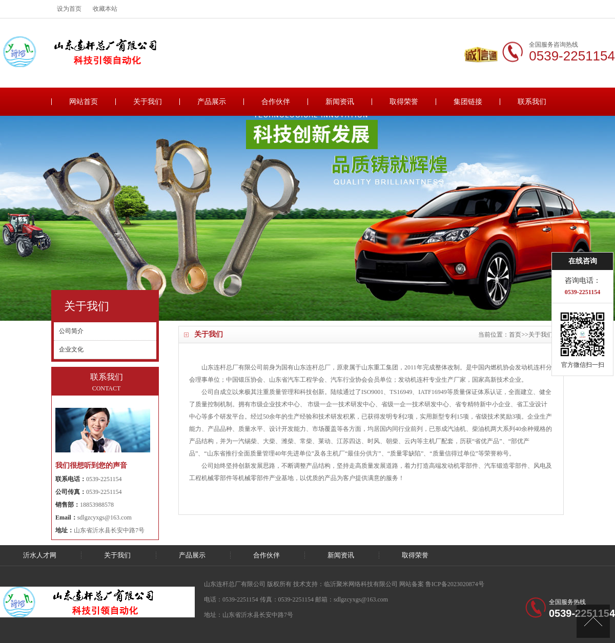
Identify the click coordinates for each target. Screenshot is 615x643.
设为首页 (69, 8)
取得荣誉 (403, 102)
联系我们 (532, 102)
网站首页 (83, 102)
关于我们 (147, 102)
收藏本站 (105, 8)
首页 (515, 334)
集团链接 (468, 102)
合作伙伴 (275, 102)
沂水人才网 (39, 555)
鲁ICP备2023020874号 (454, 584)
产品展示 (211, 102)
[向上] (593, 621)
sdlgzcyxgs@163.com (104, 517)
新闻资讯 (339, 102)
